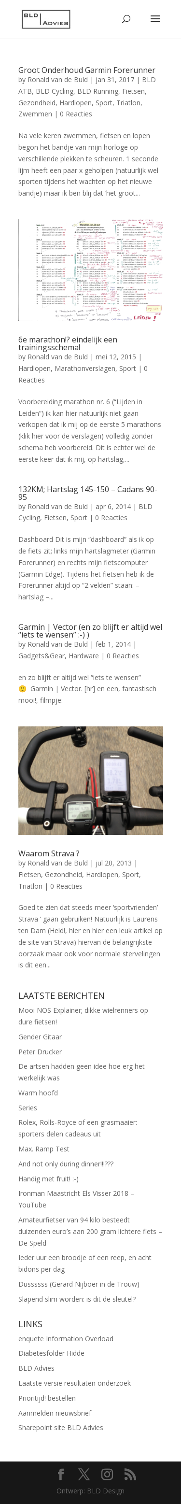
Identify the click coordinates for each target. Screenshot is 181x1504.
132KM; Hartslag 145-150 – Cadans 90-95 (87, 493)
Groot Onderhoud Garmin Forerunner (86, 70)
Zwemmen (35, 113)
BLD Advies (36, 1368)
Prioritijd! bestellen (47, 1398)
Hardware (84, 655)
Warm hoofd (38, 1092)
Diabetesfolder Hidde (51, 1353)
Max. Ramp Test (44, 1148)
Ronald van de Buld (58, 79)
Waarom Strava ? (49, 853)
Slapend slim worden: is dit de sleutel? (77, 1299)
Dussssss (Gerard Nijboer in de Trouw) (78, 1284)
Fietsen (133, 91)
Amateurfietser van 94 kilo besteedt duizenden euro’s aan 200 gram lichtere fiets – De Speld (90, 1231)
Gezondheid (37, 102)
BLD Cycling (54, 91)
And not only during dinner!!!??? (65, 1163)
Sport (104, 102)
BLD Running (97, 91)
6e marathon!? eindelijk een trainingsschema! (67, 343)
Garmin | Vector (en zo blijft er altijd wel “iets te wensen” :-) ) (90, 631)
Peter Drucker (40, 1051)
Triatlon (128, 102)
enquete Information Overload (65, 1338)
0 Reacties (76, 113)
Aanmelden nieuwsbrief (54, 1413)
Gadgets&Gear (41, 655)
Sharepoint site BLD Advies (60, 1427)
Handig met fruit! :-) (48, 1178)
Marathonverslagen (85, 368)
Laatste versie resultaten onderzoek (74, 1383)
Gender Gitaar (40, 1036)
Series (27, 1107)
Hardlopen (75, 102)
